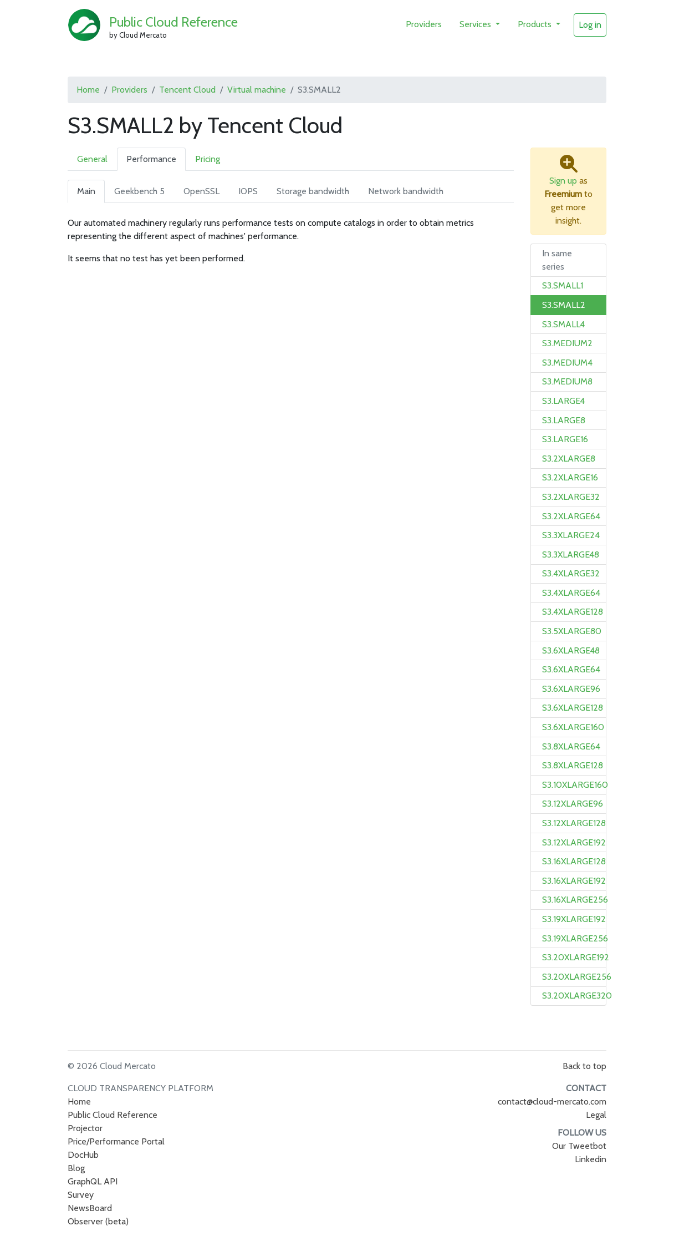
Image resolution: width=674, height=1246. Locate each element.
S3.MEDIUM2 (567, 343)
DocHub (83, 1154)
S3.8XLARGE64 (571, 746)
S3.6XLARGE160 (573, 727)
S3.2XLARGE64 (571, 516)
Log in (590, 24)
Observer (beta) (98, 1221)
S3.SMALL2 (563, 305)
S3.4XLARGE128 (572, 611)
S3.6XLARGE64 (571, 669)
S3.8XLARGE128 (572, 765)
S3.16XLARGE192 (574, 880)
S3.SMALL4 (563, 324)
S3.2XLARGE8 (568, 458)
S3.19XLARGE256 (575, 938)
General (92, 159)
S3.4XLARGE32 (571, 573)
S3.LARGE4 (563, 401)
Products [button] (536, 24)
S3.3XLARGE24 (571, 535)
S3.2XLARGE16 (570, 477)
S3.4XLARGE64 (571, 592)
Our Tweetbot (579, 1146)
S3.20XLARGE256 (576, 976)
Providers (424, 24)
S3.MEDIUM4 (567, 362)
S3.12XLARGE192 (574, 842)
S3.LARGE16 (565, 439)
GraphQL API (93, 1181)
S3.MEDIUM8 (567, 381)
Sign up (563, 180)
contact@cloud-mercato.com (552, 1101)
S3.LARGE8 (563, 420)
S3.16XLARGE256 (575, 899)
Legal (596, 1115)
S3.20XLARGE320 (577, 995)
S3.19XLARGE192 (574, 919)
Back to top (584, 1066)
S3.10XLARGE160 (575, 784)
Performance (151, 159)
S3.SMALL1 (562, 285)
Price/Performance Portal (116, 1141)
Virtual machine (256, 89)
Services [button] (476, 24)
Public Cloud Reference (173, 22)
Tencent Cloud (187, 89)
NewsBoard (90, 1208)
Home (88, 89)
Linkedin (590, 1159)
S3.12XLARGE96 (572, 803)
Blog (76, 1168)
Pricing (207, 159)
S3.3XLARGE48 (570, 554)
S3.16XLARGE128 (574, 861)
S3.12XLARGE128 (574, 823)
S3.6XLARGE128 (572, 707)
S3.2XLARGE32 (571, 497)
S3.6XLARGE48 (571, 650)
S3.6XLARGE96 (571, 688)
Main (86, 191)
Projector (85, 1128)
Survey (81, 1194)
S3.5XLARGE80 (571, 631)
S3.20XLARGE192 (575, 957)
